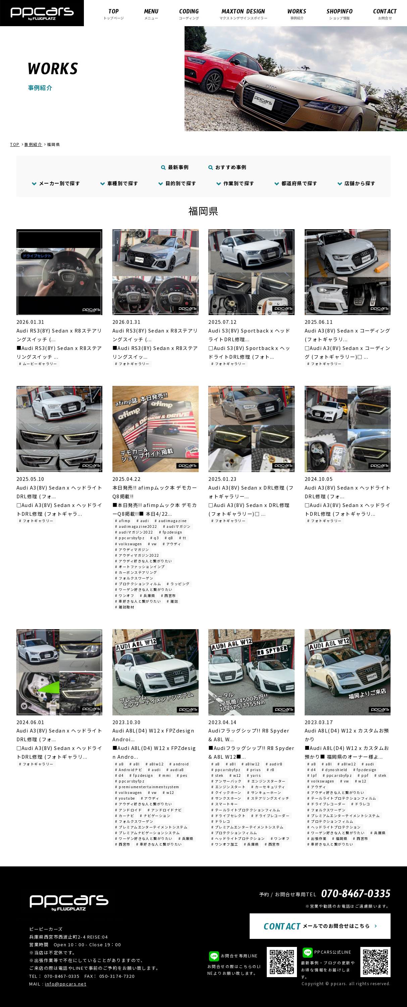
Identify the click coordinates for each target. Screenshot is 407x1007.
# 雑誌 (172, 601)
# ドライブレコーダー (270, 815)
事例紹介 (297, 13)
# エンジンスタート (228, 786)
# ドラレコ (221, 821)
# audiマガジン (177, 526)
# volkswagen (128, 543)
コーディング (189, 13)
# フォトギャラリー (132, 363)
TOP (14, 144)
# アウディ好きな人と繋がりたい (143, 560)
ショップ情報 (339, 13)
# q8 (169, 537)
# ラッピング (178, 583)
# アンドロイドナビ (165, 809)
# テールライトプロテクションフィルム (245, 809)
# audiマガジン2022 (134, 532)
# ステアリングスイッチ (268, 798)
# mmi (165, 775)
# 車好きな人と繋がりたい (138, 601)
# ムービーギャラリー (38, 363)
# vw (152, 543)
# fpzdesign (171, 532)
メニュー (151, 13)
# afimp (123, 520)
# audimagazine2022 (136, 526)
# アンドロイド (128, 809)
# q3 (154, 537)
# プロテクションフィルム (138, 583)
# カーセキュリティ (268, 786)
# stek (217, 775)
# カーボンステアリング (136, 572)
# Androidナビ (128, 769)
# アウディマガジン (132, 549)
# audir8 (274, 763)
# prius (254, 769)
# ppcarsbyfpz (130, 537)
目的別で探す (177, 183)
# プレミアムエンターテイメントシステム (151, 826)
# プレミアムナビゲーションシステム (147, 832)
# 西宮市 (168, 595)
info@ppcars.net (65, 983)
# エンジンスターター (267, 781)
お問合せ (385, 13)
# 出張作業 (316, 838)
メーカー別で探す (56, 183)
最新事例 (175, 166)
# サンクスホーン (226, 798)
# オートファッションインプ (140, 566)
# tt (183, 537)
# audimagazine (171, 520)
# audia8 (175, 769)
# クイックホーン (226, 792)
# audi (143, 520)
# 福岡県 (339, 838)
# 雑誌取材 (124, 606)
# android (179, 763)
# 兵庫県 (147, 595)
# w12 (168, 792)
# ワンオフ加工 (224, 844)
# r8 (271, 769)
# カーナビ (124, 815)
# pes (182, 775)
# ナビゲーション (155, 815)
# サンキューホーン (264, 792)
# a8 (119, 763)
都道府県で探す (295, 183)
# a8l (135, 763)
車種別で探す (119, 183)
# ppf (363, 775)
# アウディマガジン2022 (137, 555)
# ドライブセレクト (228, 815)
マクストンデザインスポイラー (243, 13)
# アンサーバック (226, 781)
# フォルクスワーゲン (134, 578)
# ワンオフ (124, 595)
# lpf (312, 775)
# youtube (125, 798)
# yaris (254, 775)
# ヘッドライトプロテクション (238, 838)
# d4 (119, 775)
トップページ (113, 13)
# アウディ (172, 543)
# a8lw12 (155, 763)
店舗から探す (357, 183)
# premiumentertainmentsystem (147, 786)
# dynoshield (334, 769)
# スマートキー (224, 803)
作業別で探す (235, 183)
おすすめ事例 (227, 166)
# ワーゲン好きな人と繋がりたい (143, 589)
